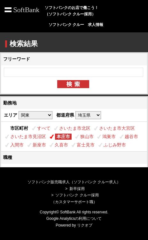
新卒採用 (77, 188)
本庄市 (63, 136)
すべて (44, 128)
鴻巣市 (109, 136)
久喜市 (61, 144)
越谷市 (131, 136)
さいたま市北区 (74, 128)
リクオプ (84, 225)
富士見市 (86, 144)
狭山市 (87, 136)
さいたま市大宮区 (117, 128)
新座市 (39, 144)
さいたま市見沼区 (28, 136)
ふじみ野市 (115, 144)
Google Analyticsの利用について (74, 218)
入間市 (17, 144)
